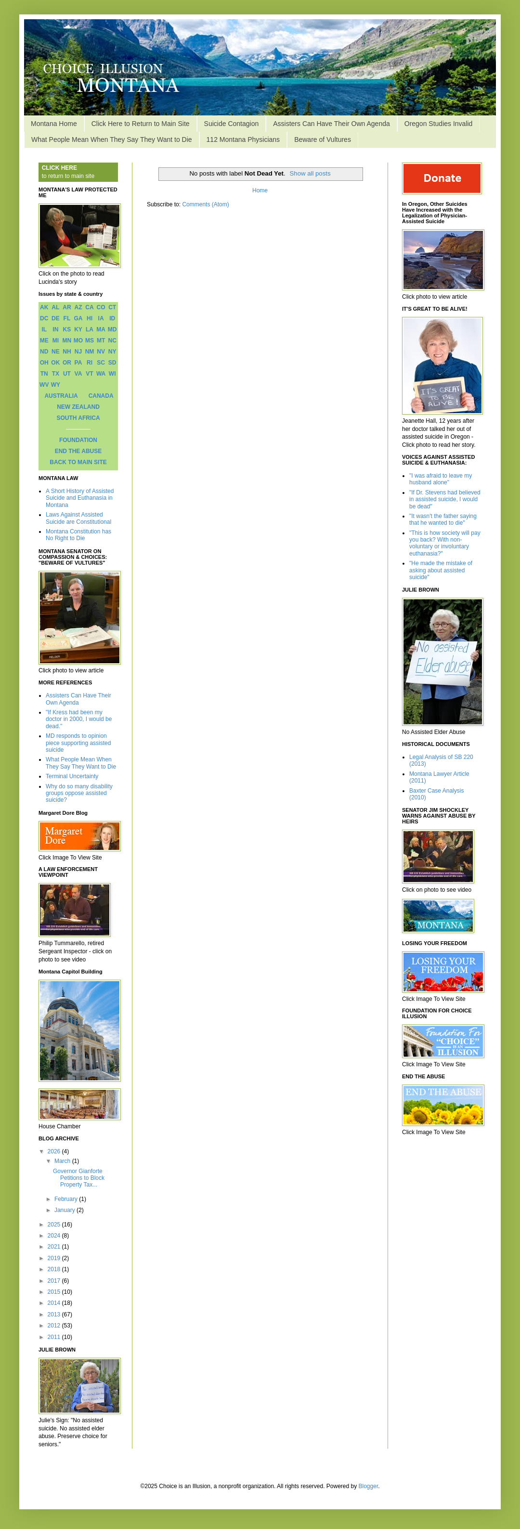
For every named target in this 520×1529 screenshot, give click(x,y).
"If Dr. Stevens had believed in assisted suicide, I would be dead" (445, 499)
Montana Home (54, 123)
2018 (55, 1269)
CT (112, 307)
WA (100, 373)
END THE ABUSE (78, 451)
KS (67, 329)
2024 (55, 1235)
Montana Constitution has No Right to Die (78, 535)
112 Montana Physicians (243, 139)
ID (112, 318)
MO (78, 340)
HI (89, 318)
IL (44, 329)
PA (78, 362)
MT (101, 340)
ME (44, 340)
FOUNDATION (78, 440)
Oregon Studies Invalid (438, 123)
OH (44, 362)
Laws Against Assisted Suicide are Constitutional (78, 518)
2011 (55, 1337)
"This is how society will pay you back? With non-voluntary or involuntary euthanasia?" (445, 543)
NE (56, 351)
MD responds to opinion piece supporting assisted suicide (78, 743)
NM (89, 351)
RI (89, 362)
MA (100, 329)
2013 (55, 1314)
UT (67, 373)
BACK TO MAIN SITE (78, 462)
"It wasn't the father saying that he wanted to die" (443, 519)
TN (44, 373)
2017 (55, 1280)
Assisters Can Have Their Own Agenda (331, 123)
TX (55, 373)
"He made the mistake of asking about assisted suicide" (440, 570)
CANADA (101, 395)
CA (89, 307)
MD (112, 329)
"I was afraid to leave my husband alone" (440, 479)
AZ (78, 307)
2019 (55, 1258)
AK (44, 307)
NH (67, 351)
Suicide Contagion (231, 123)
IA (101, 318)
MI (55, 340)
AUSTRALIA (61, 395)
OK (55, 362)
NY (112, 351)
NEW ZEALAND (78, 407)
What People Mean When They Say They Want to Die (111, 139)
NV (101, 351)
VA (78, 373)
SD (112, 362)
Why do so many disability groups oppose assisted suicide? (79, 793)
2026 (55, 1151)
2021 (55, 1246)
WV (44, 384)
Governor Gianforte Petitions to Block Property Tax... (78, 1178)
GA (78, 318)
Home (260, 190)
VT (89, 373)
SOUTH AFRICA (78, 418)
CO (101, 307)
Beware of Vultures (322, 139)
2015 (55, 1292)
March (63, 1161)
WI (112, 373)
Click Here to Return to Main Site (140, 123)
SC (101, 362)
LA (89, 329)
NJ (78, 351)
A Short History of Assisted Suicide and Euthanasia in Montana (80, 498)
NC (112, 340)
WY (55, 384)
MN (67, 340)
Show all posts (310, 173)
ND (44, 351)
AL (55, 307)
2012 (55, 1325)
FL (67, 318)
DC (44, 318)
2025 (55, 1224)
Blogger (368, 1486)
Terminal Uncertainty (72, 776)
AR (67, 307)
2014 (55, 1303)
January (65, 1210)
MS (89, 340)
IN (55, 329)
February (66, 1199)
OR (67, 362)
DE (56, 318)
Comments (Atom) (205, 204)
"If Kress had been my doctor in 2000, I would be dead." (79, 719)
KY (78, 329)
